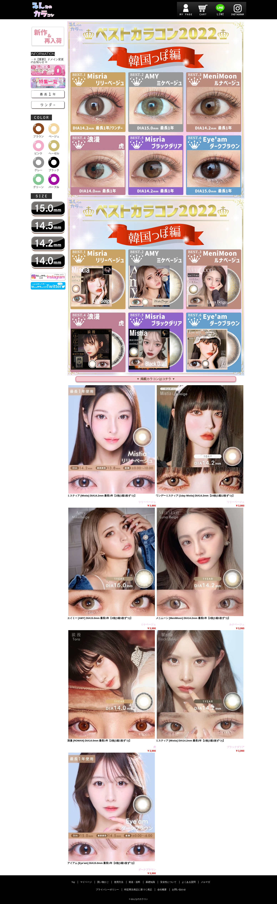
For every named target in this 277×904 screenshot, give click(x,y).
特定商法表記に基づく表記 (138, 889)
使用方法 (118, 882)
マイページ (86, 882)
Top (73, 882)
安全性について (168, 882)
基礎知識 (150, 882)
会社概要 (162, 889)
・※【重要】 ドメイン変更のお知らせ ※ (47, 61)
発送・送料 (134, 882)
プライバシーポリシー (107, 889)
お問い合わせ (179, 889)
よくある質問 (189, 882)
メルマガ (205, 882)
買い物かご (103, 882)
